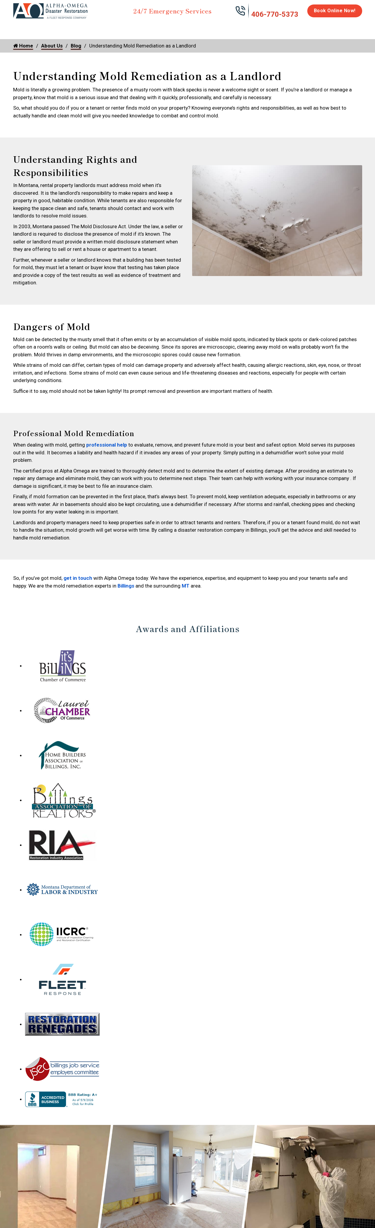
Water (45, 27)
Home (20, 27)
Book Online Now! (335, 10)
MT (185, 586)
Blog (76, 46)
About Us (346, 30)
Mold (147, 27)
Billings (126, 586)
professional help (106, 445)
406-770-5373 (274, 14)
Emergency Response (264, 30)
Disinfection (184, 27)
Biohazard (221, 27)
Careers (318, 27)
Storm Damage (106, 30)
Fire (74, 27)
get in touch (78, 578)
